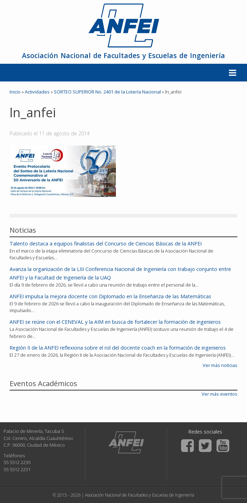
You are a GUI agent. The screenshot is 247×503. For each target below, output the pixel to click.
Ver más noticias (220, 365)
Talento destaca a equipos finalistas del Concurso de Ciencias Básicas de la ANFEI (106, 243)
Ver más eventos (219, 394)
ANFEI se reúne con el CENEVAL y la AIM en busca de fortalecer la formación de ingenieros (115, 321)
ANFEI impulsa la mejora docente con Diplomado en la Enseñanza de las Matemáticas (110, 296)
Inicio (15, 92)
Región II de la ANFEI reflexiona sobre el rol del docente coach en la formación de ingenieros (118, 347)
